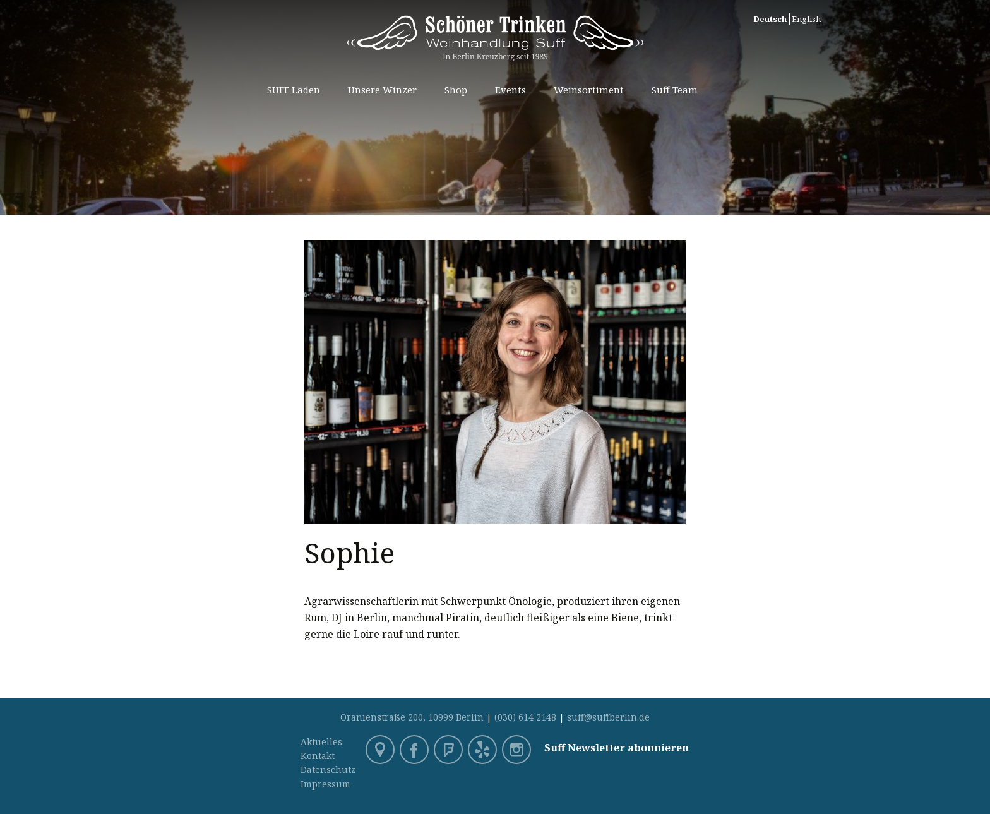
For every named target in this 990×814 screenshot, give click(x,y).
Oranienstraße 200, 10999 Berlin (412, 717)
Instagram (518, 751)
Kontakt (318, 756)
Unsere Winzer (382, 89)
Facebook (415, 751)
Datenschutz (328, 769)
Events (510, 89)
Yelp (483, 751)
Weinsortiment (589, 89)
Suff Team (675, 89)
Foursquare (449, 751)
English (806, 19)
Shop (455, 89)
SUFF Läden (293, 89)
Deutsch (770, 19)
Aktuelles (321, 742)
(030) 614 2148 (525, 717)
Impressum (325, 784)
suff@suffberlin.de (608, 717)
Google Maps (381, 751)
